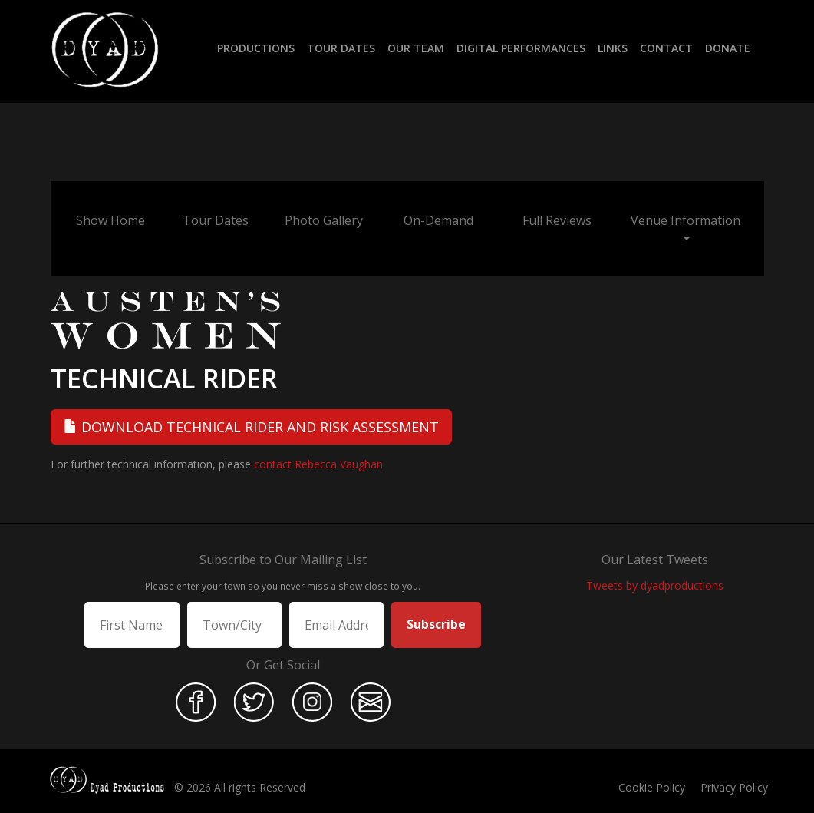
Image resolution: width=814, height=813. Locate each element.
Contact (666, 48)
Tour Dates (341, 48)
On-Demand (438, 220)
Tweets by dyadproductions (654, 585)
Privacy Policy (734, 787)
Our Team (415, 48)
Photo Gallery (324, 220)
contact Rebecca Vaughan (318, 464)
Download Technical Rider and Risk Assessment (251, 427)
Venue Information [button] (685, 226)
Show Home (110, 220)
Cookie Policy (651, 787)
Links (613, 48)
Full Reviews (557, 220)
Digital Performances (520, 48)
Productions (256, 48)
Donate (727, 48)
